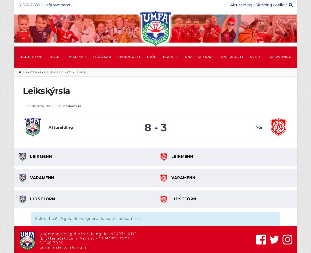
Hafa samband (56, 5)
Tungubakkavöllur (67, 106)
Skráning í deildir (271, 5)
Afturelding (241, 5)
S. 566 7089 (52, 243)
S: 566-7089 (29, 5)
